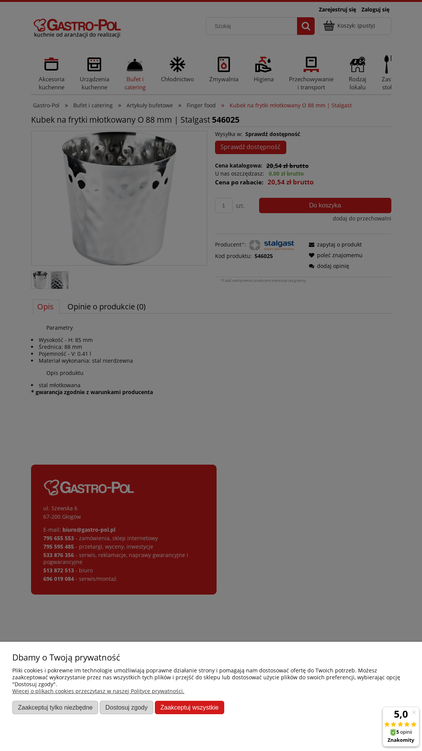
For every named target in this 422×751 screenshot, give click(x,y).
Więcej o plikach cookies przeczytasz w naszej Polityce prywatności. (98, 691)
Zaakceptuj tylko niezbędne (55, 707)
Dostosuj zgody (126, 707)
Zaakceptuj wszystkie (189, 707)
